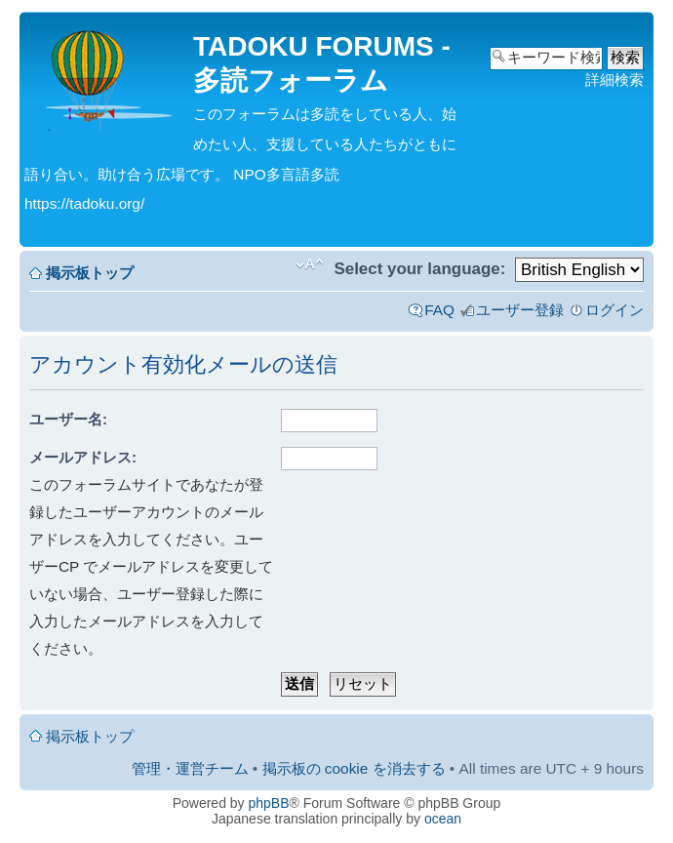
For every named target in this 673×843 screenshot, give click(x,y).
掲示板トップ (90, 272)
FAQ (439, 309)
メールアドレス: (83, 457)
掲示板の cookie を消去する (354, 768)
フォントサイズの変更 (310, 264)
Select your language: (419, 269)
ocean (442, 818)
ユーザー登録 (520, 309)
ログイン (614, 309)
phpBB (269, 803)
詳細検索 (614, 79)
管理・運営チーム (190, 768)
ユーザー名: (68, 419)
